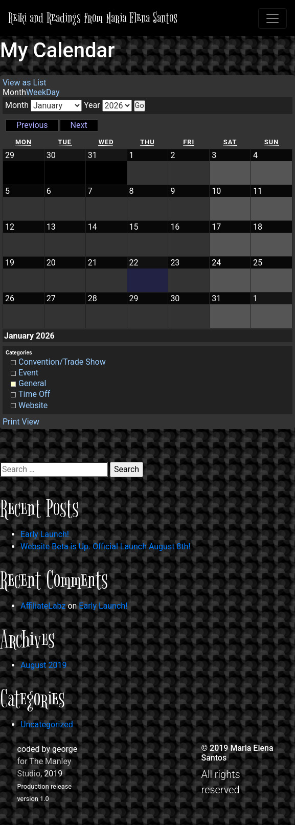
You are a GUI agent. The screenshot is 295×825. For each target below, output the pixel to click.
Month (17, 105)
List (24, 82)
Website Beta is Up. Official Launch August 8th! (105, 546)
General (28, 383)
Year (92, 105)
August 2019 (43, 665)
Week (36, 92)
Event (24, 372)
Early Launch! (44, 534)
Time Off (30, 394)
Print (21, 422)
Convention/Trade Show (58, 362)
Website (29, 405)
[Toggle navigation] (272, 18)
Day (53, 92)
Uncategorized (46, 724)
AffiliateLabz (42, 606)
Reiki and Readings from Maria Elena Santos (92, 18)
